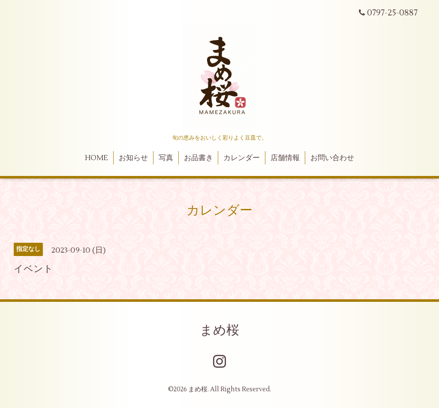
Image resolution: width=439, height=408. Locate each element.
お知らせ (133, 158)
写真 (166, 158)
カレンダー (241, 158)
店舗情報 (285, 158)
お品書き (198, 158)
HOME (96, 158)
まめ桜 (219, 330)
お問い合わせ (332, 158)
